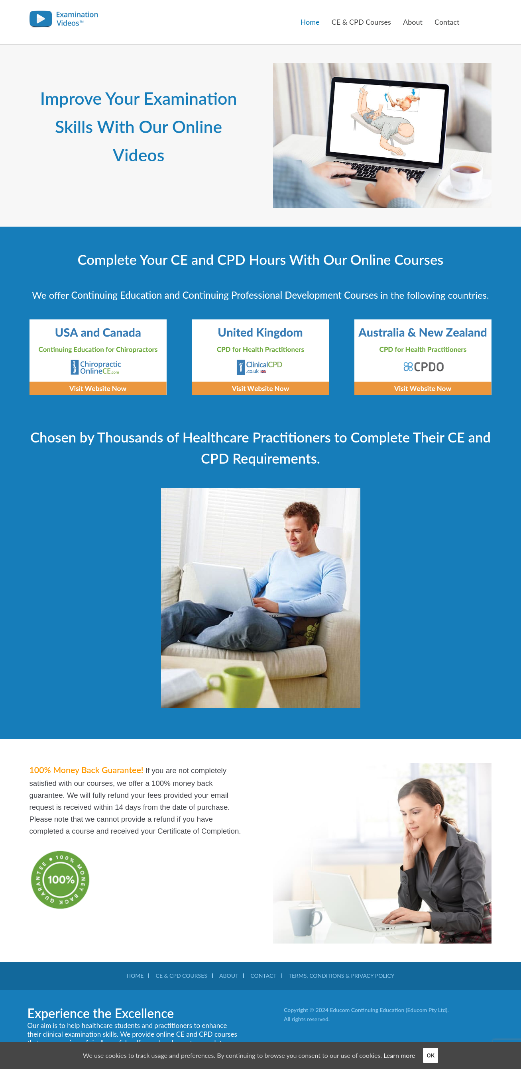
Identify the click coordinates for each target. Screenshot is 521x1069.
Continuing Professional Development (263, 295)
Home (310, 22)
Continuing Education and (127, 295)
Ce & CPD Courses (181, 975)
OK (430, 1055)
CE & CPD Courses (361, 22)
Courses (362, 295)
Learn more (399, 1055)
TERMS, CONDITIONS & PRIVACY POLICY (342, 975)
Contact (446, 22)
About (413, 22)
